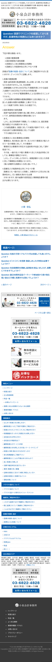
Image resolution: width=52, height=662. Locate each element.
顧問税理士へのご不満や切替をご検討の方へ (19, 426)
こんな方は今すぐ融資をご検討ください (18, 509)
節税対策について (10, 480)
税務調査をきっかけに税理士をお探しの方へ (19, 433)
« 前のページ (6, 285)
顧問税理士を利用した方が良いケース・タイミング (21, 448)
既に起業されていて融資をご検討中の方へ (19, 505)
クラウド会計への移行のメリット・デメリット (19, 493)
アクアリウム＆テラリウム (12, 538)
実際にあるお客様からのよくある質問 (17, 406)
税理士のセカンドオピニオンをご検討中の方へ (20, 430)
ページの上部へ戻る (43, 313)
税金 (5, 546)
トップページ (8, 388)
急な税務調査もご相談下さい (14, 455)
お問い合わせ (8, 413)
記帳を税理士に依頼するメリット (15, 476)
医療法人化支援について (12, 522)
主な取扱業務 (8, 395)
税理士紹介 (8, 392)
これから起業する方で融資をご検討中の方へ (19, 502)
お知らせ (7, 535)
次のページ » (45, 285)
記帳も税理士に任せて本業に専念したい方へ (19, 473)
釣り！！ (7, 549)
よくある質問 (12, 622)
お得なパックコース (11, 402)
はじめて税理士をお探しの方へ (14, 423)
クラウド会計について (11, 489)
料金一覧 (7, 399)
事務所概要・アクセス (11, 410)
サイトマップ (12, 636)
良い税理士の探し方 (11, 462)
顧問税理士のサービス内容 (13, 444)
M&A (5, 531)
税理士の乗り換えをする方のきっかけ (17, 451)
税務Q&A (7, 542)
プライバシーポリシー (15, 633)
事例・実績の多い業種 (11, 469)
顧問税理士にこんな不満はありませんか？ (18, 458)
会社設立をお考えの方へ (12, 437)
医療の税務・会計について (19, 71)
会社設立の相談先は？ (12, 440)
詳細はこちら (30, 565)
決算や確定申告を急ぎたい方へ (15, 465)
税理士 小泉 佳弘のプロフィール (26, 235)
